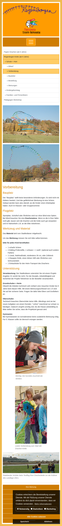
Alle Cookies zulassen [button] (36, 517)
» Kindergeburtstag (12, 90)
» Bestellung (12, 81)
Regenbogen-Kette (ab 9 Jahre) (16, 57)
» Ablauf (10, 66)
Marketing (50, 509)
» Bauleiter (11, 76)
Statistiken (37, 509)
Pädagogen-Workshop (13, 100)
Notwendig (23, 509)
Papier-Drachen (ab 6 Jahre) (15, 52)
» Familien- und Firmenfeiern (16, 95)
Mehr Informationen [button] (43, 504)
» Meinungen (12, 85)
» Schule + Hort (11, 62)
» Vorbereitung (12, 71)
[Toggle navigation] (31, 42)
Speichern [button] (24, 522)
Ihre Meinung (31, 487)
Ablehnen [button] (48, 522)
